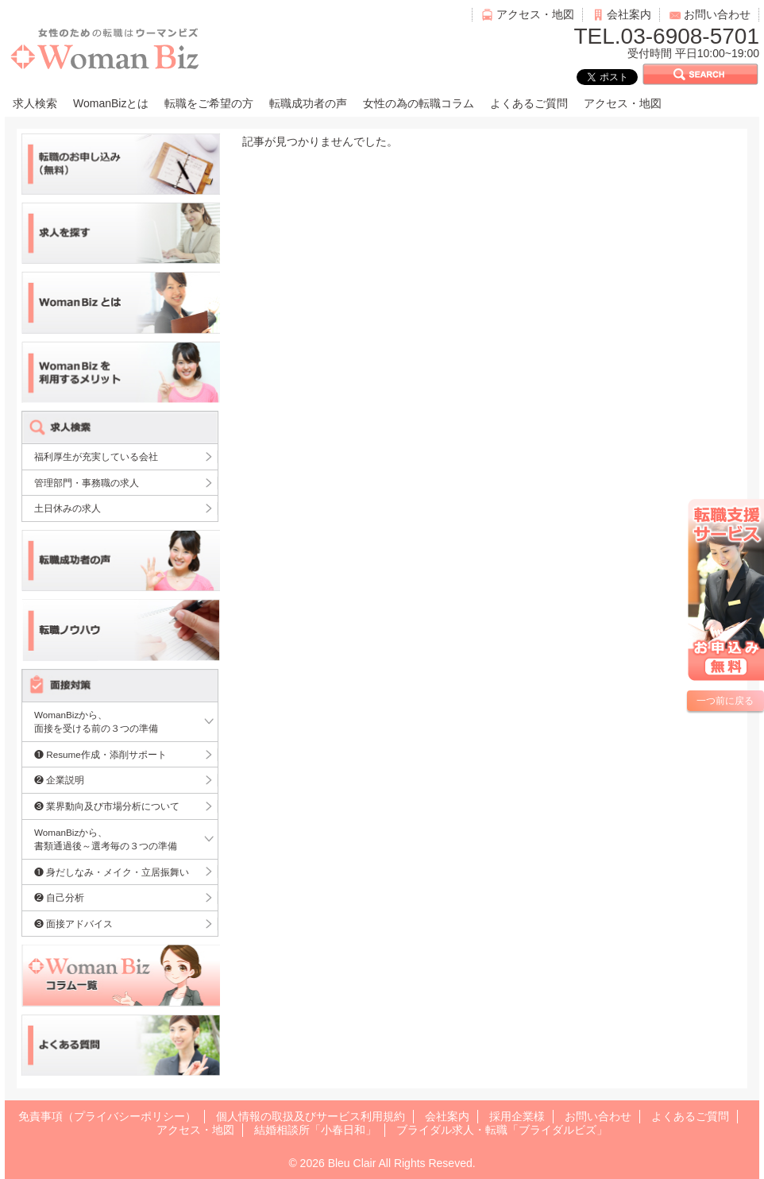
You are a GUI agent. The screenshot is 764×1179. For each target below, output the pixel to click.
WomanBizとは (111, 103)
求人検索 (35, 103)
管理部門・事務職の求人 (86, 482)
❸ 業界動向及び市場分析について (106, 806)
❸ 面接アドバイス (73, 923)
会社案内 (629, 14)
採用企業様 (517, 1116)
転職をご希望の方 (208, 103)
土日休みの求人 (67, 508)
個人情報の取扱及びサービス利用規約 (310, 1116)
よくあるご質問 (529, 103)
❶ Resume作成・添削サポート (100, 754)
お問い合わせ (717, 14)
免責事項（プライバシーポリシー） (107, 1116)
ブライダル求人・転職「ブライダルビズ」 (502, 1129)
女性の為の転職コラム (418, 103)
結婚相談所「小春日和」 (315, 1129)
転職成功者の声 (308, 103)
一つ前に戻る (725, 700)
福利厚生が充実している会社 (96, 456)
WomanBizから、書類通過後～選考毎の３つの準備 (105, 839)
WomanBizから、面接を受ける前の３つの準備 (96, 721)
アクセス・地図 (535, 14)
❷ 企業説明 (59, 780)
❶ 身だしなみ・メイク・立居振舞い (111, 872)
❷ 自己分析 (59, 897)
